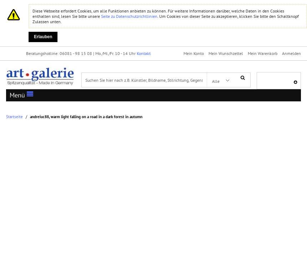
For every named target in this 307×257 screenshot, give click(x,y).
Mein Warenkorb (262, 53)
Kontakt (144, 53)
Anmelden (291, 53)
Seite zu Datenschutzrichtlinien (129, 16)
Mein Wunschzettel (225, 53)
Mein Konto (193, 53)
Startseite (14, 117)
